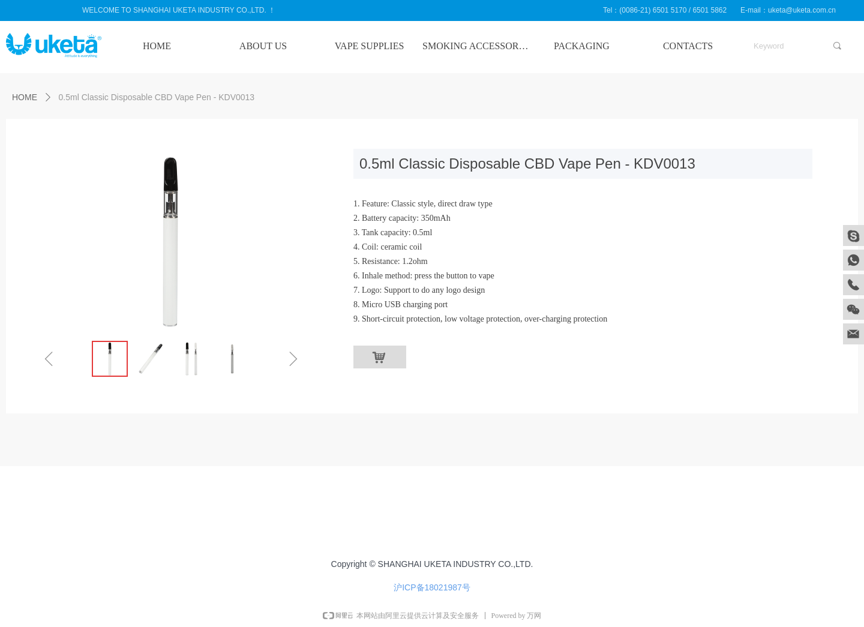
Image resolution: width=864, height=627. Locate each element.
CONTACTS (688, 46)
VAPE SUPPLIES (369, 46)
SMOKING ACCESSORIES (475, 46)
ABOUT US (263, 46)
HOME (157, 46)
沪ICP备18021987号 (432, 587)
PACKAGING (582, 46)
